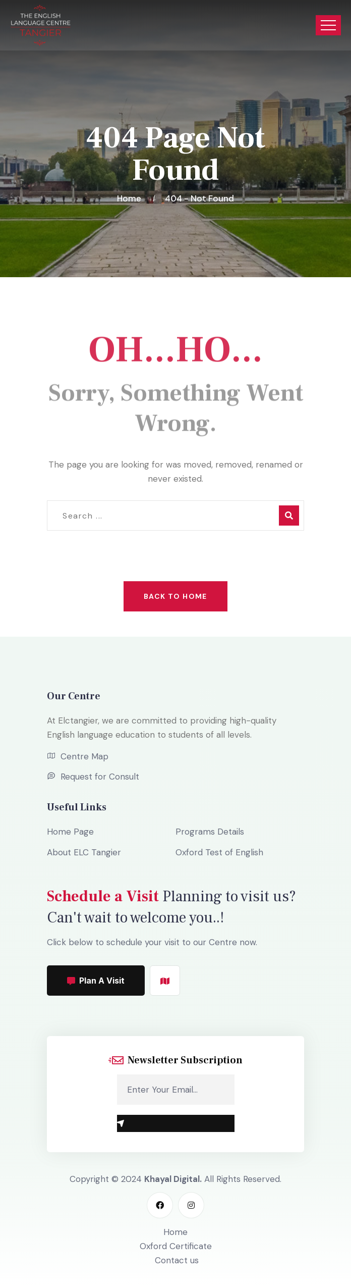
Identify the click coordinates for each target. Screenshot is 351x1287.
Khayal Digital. (173, 1179)
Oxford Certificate (176, 1246)
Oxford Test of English (219, 852)
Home (131, 198)
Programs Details (210, 831)
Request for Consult (100, 776)
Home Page (70, 831)
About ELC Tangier (84, 852)
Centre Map (84, 756)
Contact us (177, 1260)
